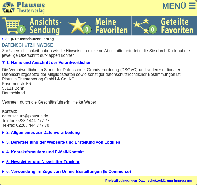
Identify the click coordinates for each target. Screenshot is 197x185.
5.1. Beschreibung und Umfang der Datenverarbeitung (98, 163)
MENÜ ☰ (179, 6)
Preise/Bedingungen (121, 180)
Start (5, 39)
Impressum (183, 180)
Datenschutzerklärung (156, 180)
